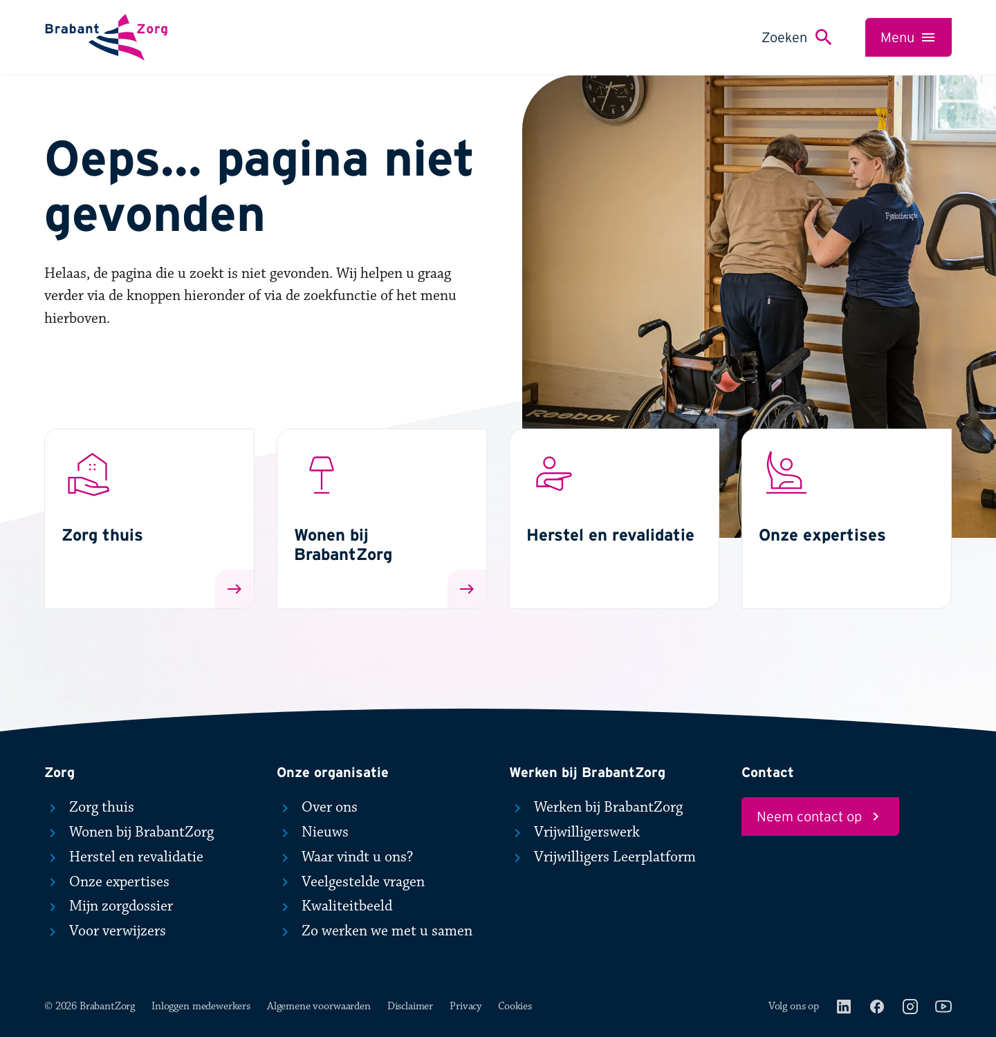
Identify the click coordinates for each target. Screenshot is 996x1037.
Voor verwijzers (105, 931)
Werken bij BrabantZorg (596, 807)
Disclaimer (410, 1006)
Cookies (515, 1006)
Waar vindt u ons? (345, 857)
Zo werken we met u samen (374, 931)
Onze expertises (106, 882)
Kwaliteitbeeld (334, 906)
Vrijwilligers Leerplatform (602, 857)
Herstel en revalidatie (123, 857)
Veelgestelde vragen (351, 882)
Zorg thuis (89, 807)
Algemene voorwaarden (319, 1006)
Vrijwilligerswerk (574, 832)
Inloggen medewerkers (200, 1006)
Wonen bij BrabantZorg (129, 832)
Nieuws (313, 832)
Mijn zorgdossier (108, 906)
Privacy (465, 1006)
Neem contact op (820, 816)
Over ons (317, 807)
